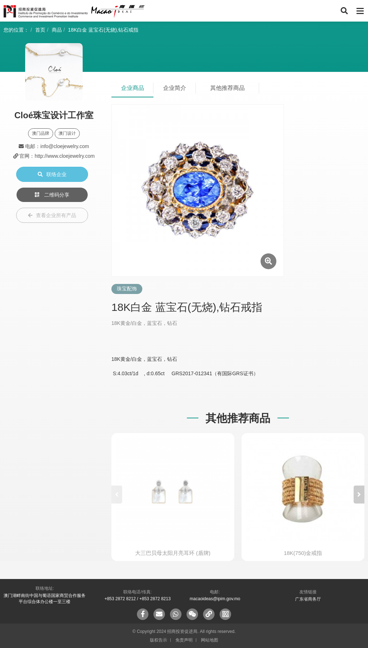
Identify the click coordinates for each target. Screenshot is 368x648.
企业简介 (174, 88)
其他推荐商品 (227, 88)
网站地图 (209, 640)
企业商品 (132, 88)
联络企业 (52, 174)
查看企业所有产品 (52, 215)
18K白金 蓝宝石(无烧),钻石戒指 (103, 30)
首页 (40, 30)
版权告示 (158, 640)
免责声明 (184, 640)
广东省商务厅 (308, 599)
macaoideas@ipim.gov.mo (215, 598)
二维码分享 (52, 195)
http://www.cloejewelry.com (64, 156)
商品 (57, 30)
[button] (359, 495)
